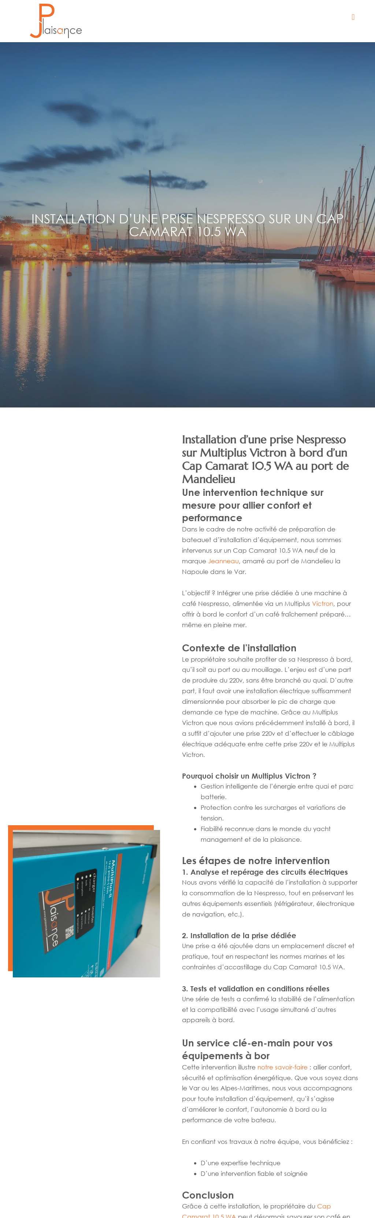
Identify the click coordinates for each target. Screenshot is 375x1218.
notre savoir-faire (282, 1067)
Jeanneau (223, 561)
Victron (322, 603)
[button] (353, 17)
